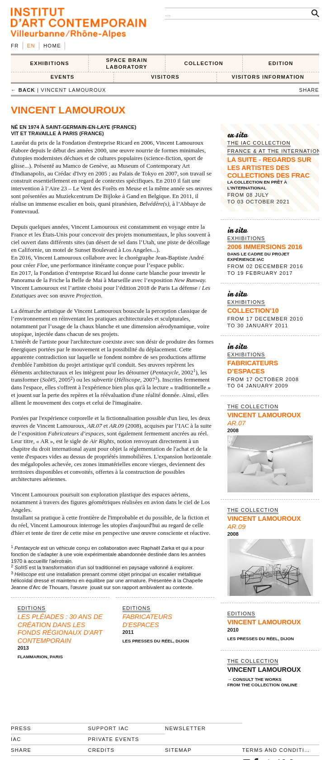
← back (23, 90)
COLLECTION (204, 63)
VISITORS (165, 77)
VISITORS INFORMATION (267, 77)
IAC (16, 739)
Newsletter (185, 728)
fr (15, 45)
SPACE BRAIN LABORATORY (126, 63)
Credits (101, 750)
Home (52, 45)
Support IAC (108, 728)
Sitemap (178, 750)
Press (21, 728)
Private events (113, 739)
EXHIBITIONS (49, 63)
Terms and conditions (277, 750)
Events (63, 77)
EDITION (281, 63)
